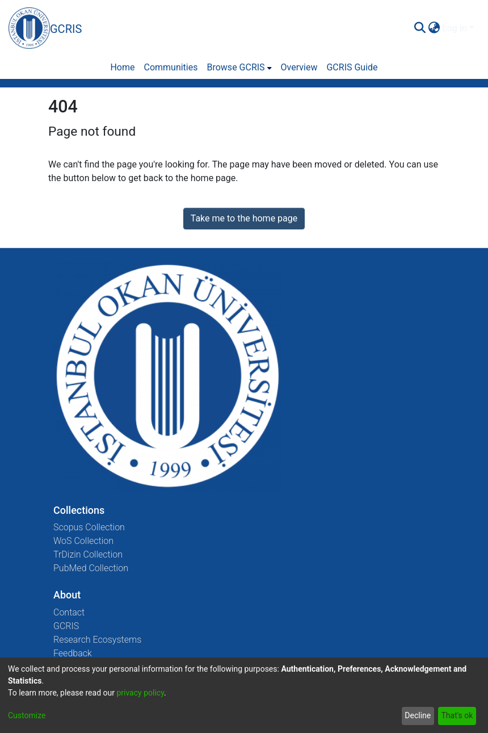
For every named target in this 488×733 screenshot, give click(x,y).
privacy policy (140, 692)
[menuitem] (434, 28)
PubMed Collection (90, 568)
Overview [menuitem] (299, 67)
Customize (26, 715)
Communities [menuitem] (170, 67)
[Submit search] (420, 28)
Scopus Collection (89, 527)
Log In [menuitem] (454, 28)
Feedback (72, 653)
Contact (69, 612)
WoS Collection (83, 540)
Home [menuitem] (122, 67)
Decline (418, 715)
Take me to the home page (244, 218)
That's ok (457, 715)
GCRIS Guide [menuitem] (351, 67)
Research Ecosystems (97, 639)
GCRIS (66, 626)
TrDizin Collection (88, 554)
